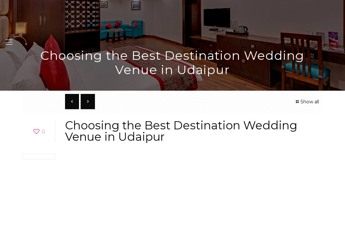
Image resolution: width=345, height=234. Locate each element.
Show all (306, 102)
